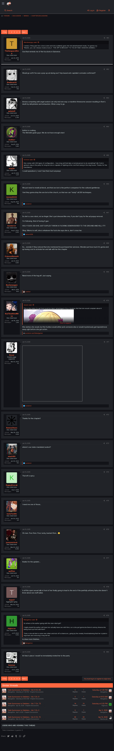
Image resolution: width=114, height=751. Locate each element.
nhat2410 (11, 456)
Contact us (30, 743)
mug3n (12, 168)
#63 (107, 98)
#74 (107, 472)
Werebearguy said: (30, 42)
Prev (5, 32)
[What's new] (109, 10)
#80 (107, 652)
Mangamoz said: (29, 620)
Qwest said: (28, 305)
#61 (108, 38)
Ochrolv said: (28, 160)
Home (71, 743)
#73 (107, 443)
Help (64, 743)
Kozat (11, 355)
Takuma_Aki (104, 719)
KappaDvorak (11, 485)
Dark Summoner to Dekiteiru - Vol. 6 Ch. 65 (24, 690)
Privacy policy (55, 743)
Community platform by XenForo (94, 746)
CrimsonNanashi (12, 256)
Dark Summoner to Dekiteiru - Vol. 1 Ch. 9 (23, 697)
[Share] (104, 38)
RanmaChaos (11, 428)
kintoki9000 (11, 197)
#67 (107, 212)
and (34, 333)
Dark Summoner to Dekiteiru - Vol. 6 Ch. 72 (24, 717)
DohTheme (91, 748)
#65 (107, 155)
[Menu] (3, 3)
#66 (107, 184)
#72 (107, 414)
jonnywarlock (11, 542)
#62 (107, 69)
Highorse (12, 628)
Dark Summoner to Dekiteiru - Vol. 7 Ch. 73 (24, 703)
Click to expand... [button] (66, 323)
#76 (107, 529)
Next (23, 32)
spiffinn (11, 571)
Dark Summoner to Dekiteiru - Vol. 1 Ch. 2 (23, 710)
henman (11, 665)
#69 (107, 272)
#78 (107, 587)
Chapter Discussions (36, 692)
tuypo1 (11, 600)
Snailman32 (12, 82)
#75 (107, 500)
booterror (11, 226)
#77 (107, 558)
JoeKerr (11, 140)
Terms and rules (42, 743)
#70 (107, 300)
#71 (108, 342)
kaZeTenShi (12, 514)
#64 (107, 126)
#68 (107, 243)
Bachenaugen (11, 285)
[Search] (8, 10)
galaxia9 (11, 111)
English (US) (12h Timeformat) (12, 743)
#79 (107, 615)
